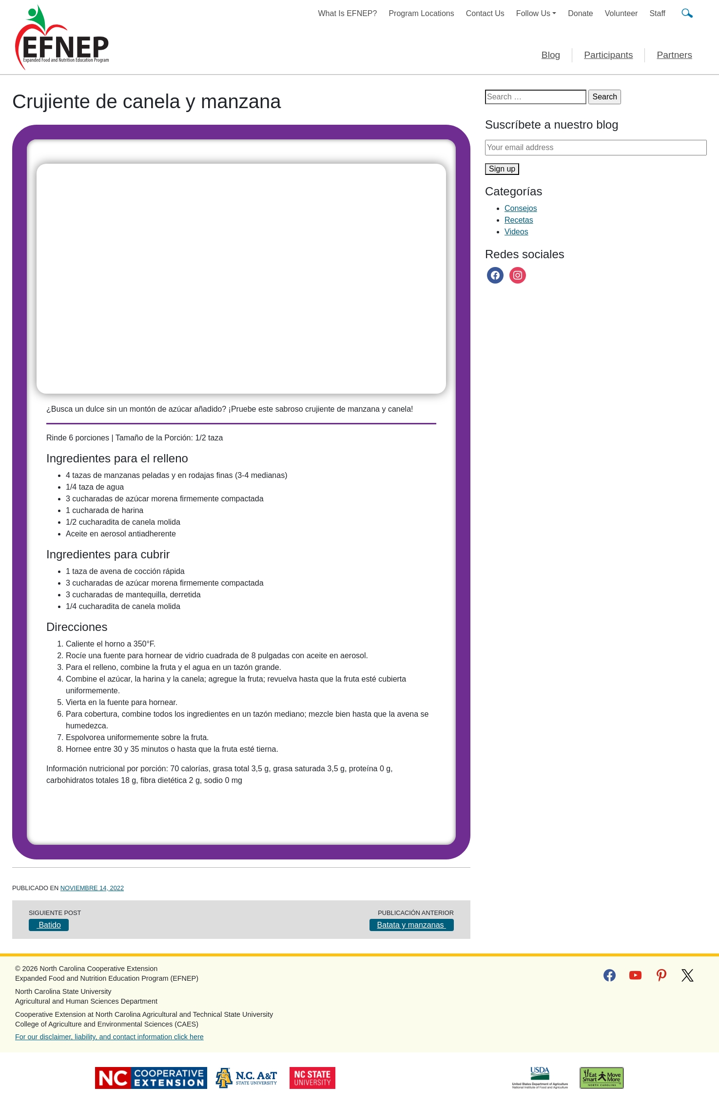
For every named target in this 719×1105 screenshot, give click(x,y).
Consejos (521, 208)
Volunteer (621, 13)
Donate (580, 13)
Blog (551, 55)
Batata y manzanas (411, 925)
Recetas (519, 220)
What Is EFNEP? (347, 13)
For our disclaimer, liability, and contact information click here (109, 1037)
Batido (49, 925)
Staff (657, 13)
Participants (608, 55)
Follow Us (533, 13)
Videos (516, 232)
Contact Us (485, 13)
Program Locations (421, 13)
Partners (674, 55)
